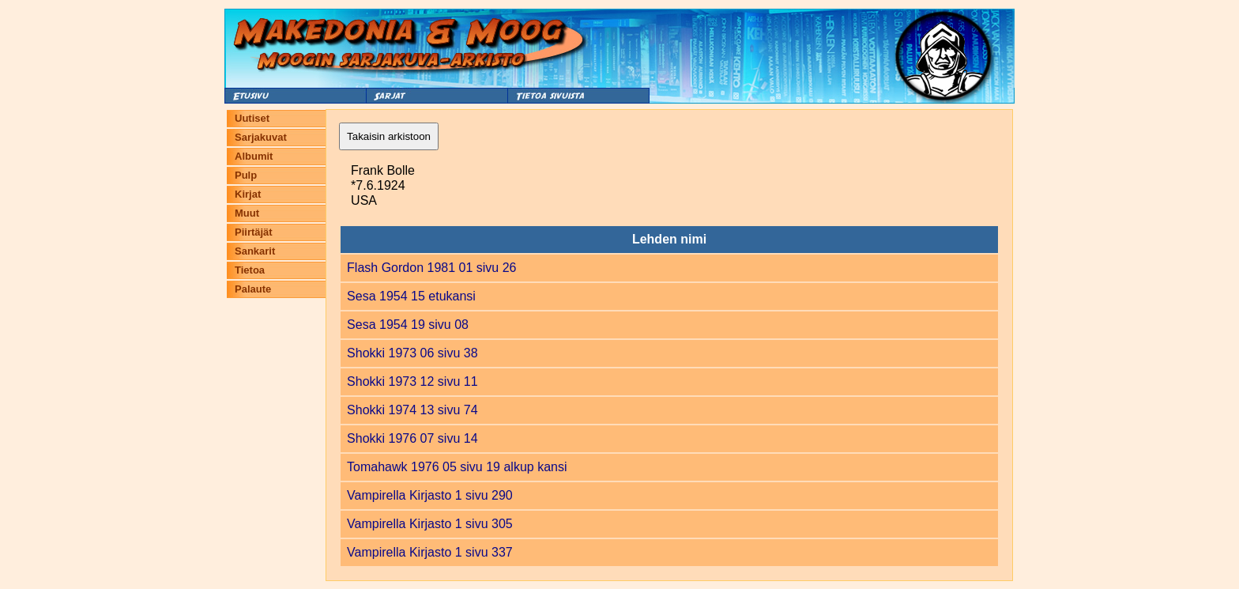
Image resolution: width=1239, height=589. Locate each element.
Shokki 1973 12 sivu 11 (412, 381)
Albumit (254, 156)
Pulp (246, 175)
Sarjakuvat (261, 137)
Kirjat (248, 194)
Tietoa (250, 270)
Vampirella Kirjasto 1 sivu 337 (430, 552)
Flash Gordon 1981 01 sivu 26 (431, 267)
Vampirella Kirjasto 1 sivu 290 (430, 495)
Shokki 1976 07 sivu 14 (412, 438)
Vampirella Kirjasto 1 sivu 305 (430, 523)
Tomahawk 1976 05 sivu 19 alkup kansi (457, 467)
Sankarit (255, 251)
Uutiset (252, 118)
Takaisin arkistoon (389, 136)
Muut (247, 213)
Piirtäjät (254, 232)
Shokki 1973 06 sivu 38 (412, 353)
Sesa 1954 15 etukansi (411, 296)
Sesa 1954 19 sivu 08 (408, 324)
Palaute (253, 289)
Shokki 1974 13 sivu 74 (412, 410)
